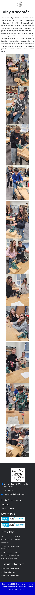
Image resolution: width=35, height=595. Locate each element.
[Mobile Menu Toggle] (4, 4)
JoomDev (22, 587)
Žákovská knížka (7, 508)
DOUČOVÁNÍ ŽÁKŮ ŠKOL (11, 539)
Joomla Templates (9, 587)
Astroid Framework (19, 589)
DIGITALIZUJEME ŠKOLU (10, 555)
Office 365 (5, 505)
